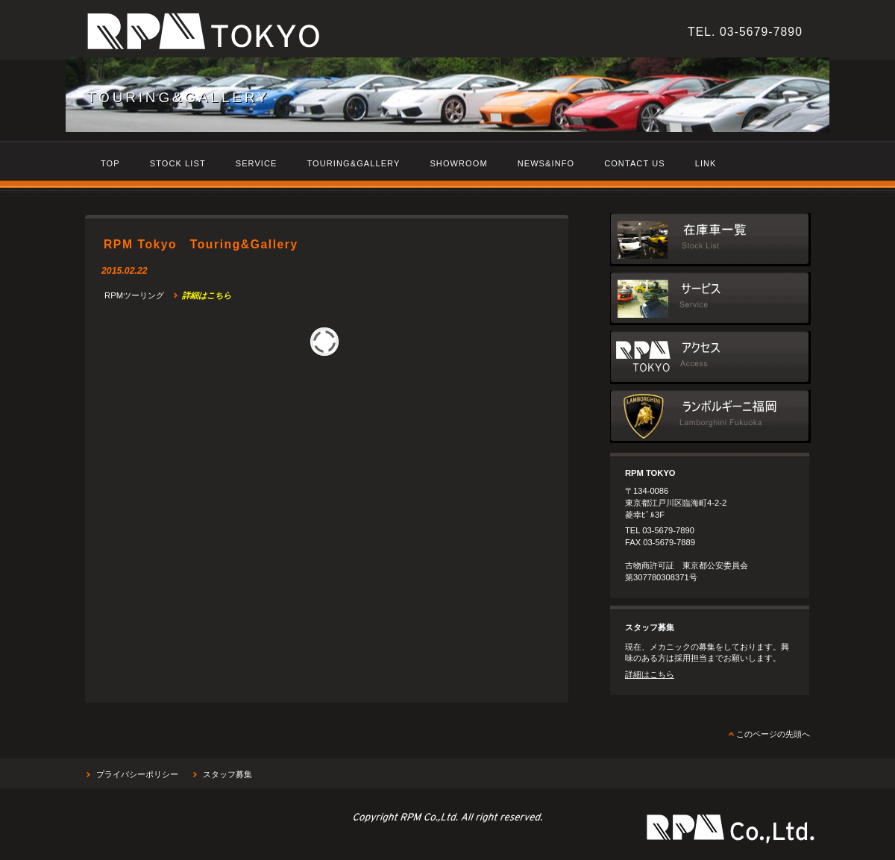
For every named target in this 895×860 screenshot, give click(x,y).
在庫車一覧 (710, 239)
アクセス (710, 357)
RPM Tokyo (290, 34)
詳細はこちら (649, 674)
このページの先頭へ (773, 733)
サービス (710, 298)
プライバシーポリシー (137, 774)
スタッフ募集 (227, 774)
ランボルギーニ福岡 (710, 416)
